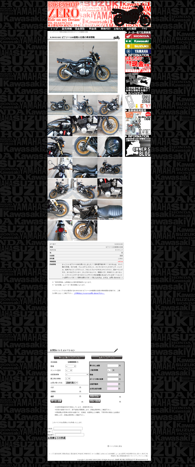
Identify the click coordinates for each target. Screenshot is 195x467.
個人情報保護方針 (123, 456)
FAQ (144, 28)
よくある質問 (120, 454)
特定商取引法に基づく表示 (135, 454)
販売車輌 (67, 28)
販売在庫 (58, 454)
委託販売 (74, 454)
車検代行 (106, 28)
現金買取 (80, 28)
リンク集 (144, 456)
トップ (54, 28)
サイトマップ (135, 456)
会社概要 (131, 28)
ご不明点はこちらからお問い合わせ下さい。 (89, 293)
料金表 (92, 28)
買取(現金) (65, 454)
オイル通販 (95, 454)
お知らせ (118, 28)
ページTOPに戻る (116, 446)
